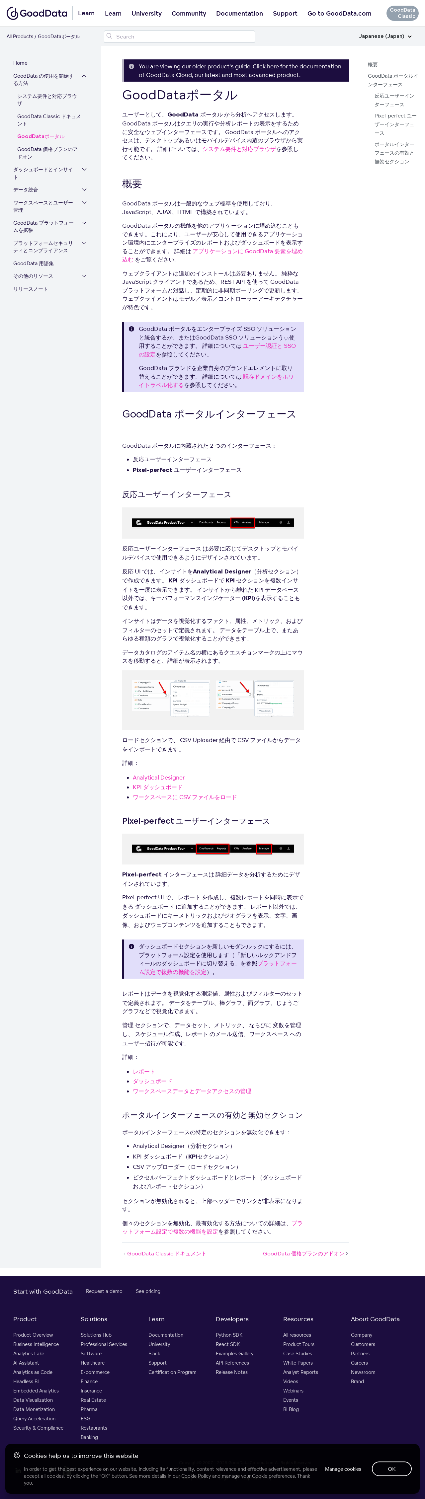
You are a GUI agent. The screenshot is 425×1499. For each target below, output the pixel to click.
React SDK (228, 1344)
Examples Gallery (234, 1353)
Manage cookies (343, 1469)
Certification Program (172, 1372)
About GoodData (375, 1318)
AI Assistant (26, 1363)
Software (91, 1353)
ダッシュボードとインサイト (43, 173)
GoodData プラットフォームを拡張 (43, 227)
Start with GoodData (43, 1291)
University (146, 13)
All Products (20, 36)
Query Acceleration (34, 1418)
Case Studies (297, 1353)
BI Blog (291, 1409)
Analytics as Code (32, 1372)
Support (285, 13)
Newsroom (363, 1372)
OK (392, 1468)
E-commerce (95, 1372)
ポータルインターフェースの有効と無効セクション (394, 153)
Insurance (91, 1390)
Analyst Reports (300, 1372)
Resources (298, 1318)
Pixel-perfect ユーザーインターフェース (396, 124)
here (273, 66)
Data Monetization (34, 1409)
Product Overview (33, 1335)
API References (232, 1363)
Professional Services (104, 1344)
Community (189, 13)
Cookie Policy (196, 1476)
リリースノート (30, 289)
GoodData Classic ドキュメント (49, 120)
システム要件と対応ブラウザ (47, 100)
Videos (290, 1381)
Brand (357, 1381)
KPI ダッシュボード (158, 787)
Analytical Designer (159, 777)
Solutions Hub (96, 1335)
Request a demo (104, 1291)
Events (290, 1400)
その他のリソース (33, 276)
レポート (144, 1071)
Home (20, 63)
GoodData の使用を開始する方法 (43, 80)
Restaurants (94, 1428)
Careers (359, 1363)
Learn (113, 13)
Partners (360, 1353)
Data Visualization (33, 1400)
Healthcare (93, 1363)
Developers (232, 1318)
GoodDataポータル (40, 136)
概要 (373, 64)
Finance (89, 1381)
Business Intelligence (36, 1344)
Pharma (89, 1409)
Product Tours (298, 1344)
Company (361, 1335)
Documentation (239, 13)
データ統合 (25, 190)
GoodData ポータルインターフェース (393, 80)
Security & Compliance (38, 1428)
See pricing (148, 1291)
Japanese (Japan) (385, 36)
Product (25, 1318)
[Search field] (179, 37)
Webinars (293, 1390)
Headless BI (26, 1381)
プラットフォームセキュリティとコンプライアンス (43, 247)
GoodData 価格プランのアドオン (47, 153)
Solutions (94, 1318)
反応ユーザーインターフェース (394, 100)
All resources (297, 1335)
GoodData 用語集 (33, 263)
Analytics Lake (28, 1353)
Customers (363, 1344)
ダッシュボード (152, 1081)
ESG (85, 1418)
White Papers (298, 1363)
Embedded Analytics (36, 1390)
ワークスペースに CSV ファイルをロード (185, 796)
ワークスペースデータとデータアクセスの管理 (192, 1090)
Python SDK (229, 1335)
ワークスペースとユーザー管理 (43, 206)
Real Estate (93, 1400)
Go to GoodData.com (339, 13)
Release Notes (232, 1372)
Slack (154, 1353)
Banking (89, 1437)
